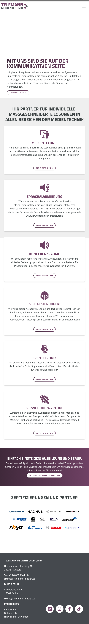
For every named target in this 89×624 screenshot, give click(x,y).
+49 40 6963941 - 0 (18, 575)
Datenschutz (10, 613)
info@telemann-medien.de (21, 578)
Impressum (10, 609)
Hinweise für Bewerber (16, 616)
